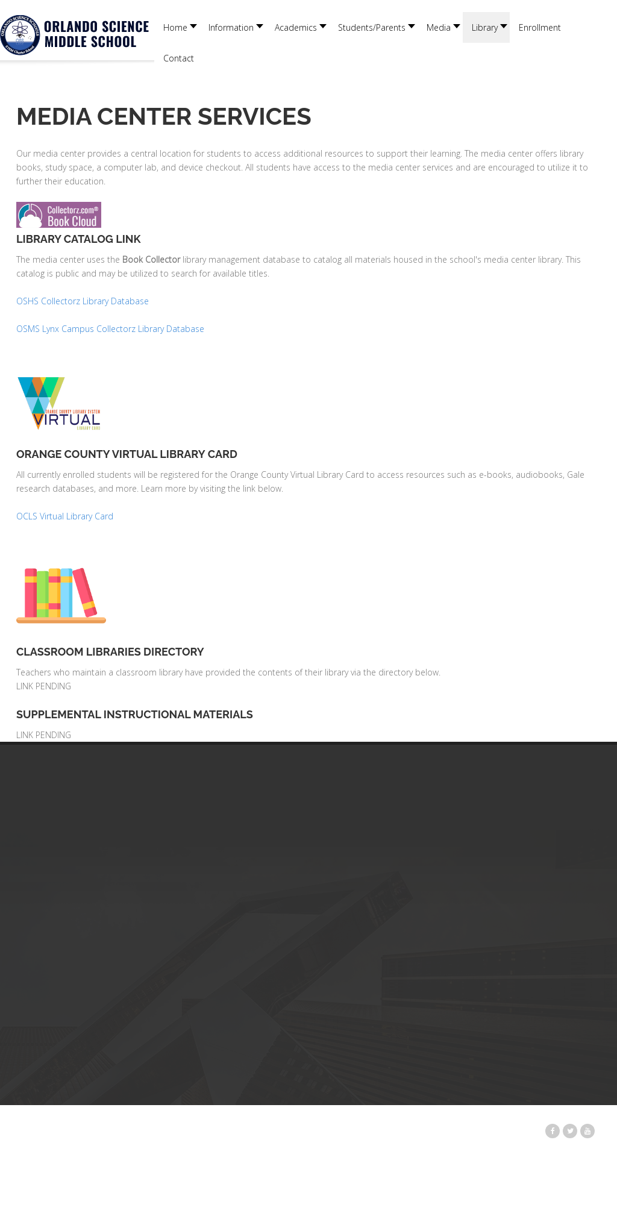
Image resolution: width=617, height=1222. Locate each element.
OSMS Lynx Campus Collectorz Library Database (110, 328)
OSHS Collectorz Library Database (83, 301)
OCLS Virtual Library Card (64, 516)
